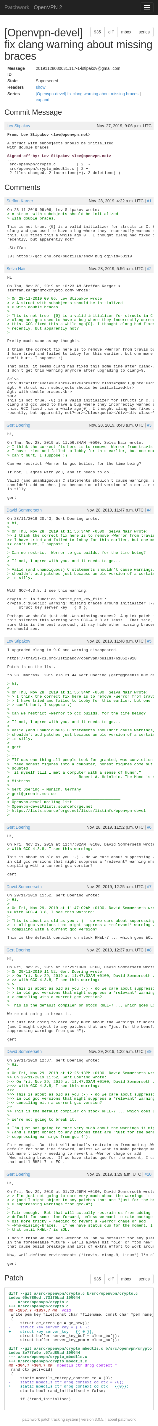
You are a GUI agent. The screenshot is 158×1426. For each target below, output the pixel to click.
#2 (149, 268)
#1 (149, 201)
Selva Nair (16, 268)
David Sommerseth (24, 510)
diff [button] (111, 32)
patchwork (31, 1419)
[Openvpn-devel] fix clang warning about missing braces (88, 93)
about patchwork (121, 1419)
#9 (149, 1051)
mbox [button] (126, 32)
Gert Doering (18, 425)
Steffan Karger (20, 201)
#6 (149, 827)
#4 (149, 510)
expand (42, 99)
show (41, 87)
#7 (149, 886)
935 (97, 32)
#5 (149, 641)
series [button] (144, 32)
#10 (148, 1174)
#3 (149, 425)
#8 (149, 950)
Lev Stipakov (18, 125)
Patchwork (16, 7)
